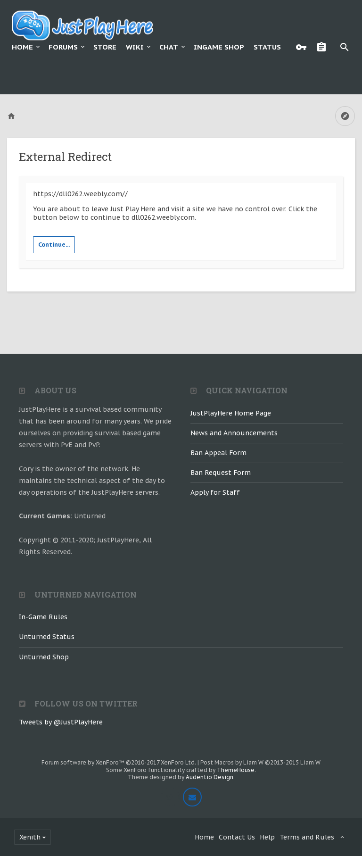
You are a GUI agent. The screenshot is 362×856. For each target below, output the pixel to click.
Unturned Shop (44, 657)
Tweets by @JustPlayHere (61, 722)
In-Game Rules (43, 617)
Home (22, 46)
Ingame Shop (219, 46)
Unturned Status (46, 636)
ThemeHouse (236, 769)
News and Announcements (234, 433)
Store (104, 46)
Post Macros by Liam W (260, 762)
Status (267, 46)
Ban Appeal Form (218, 453)
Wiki (135, 46)
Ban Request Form (220, 472)
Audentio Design (209, 777)
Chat (168, 46)
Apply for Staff (215, 492)
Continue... (54, 245)
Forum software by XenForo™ (118, 762)
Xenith (30, 837)
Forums (63, 46)
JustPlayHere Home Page (230, 413)
